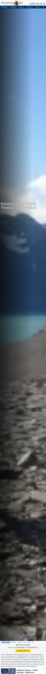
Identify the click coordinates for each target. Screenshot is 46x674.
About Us (21, 7)
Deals (29, 642)
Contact (37, 7)
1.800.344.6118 (37, 3)
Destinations (4, 7)
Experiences (13, 7)
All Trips (14, 642)
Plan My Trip (29, 7)
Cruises (19, 642)
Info (33, 642)
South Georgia (6, 642)
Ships (24, 642)
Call (32, 647)
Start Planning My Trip (22, 650)
